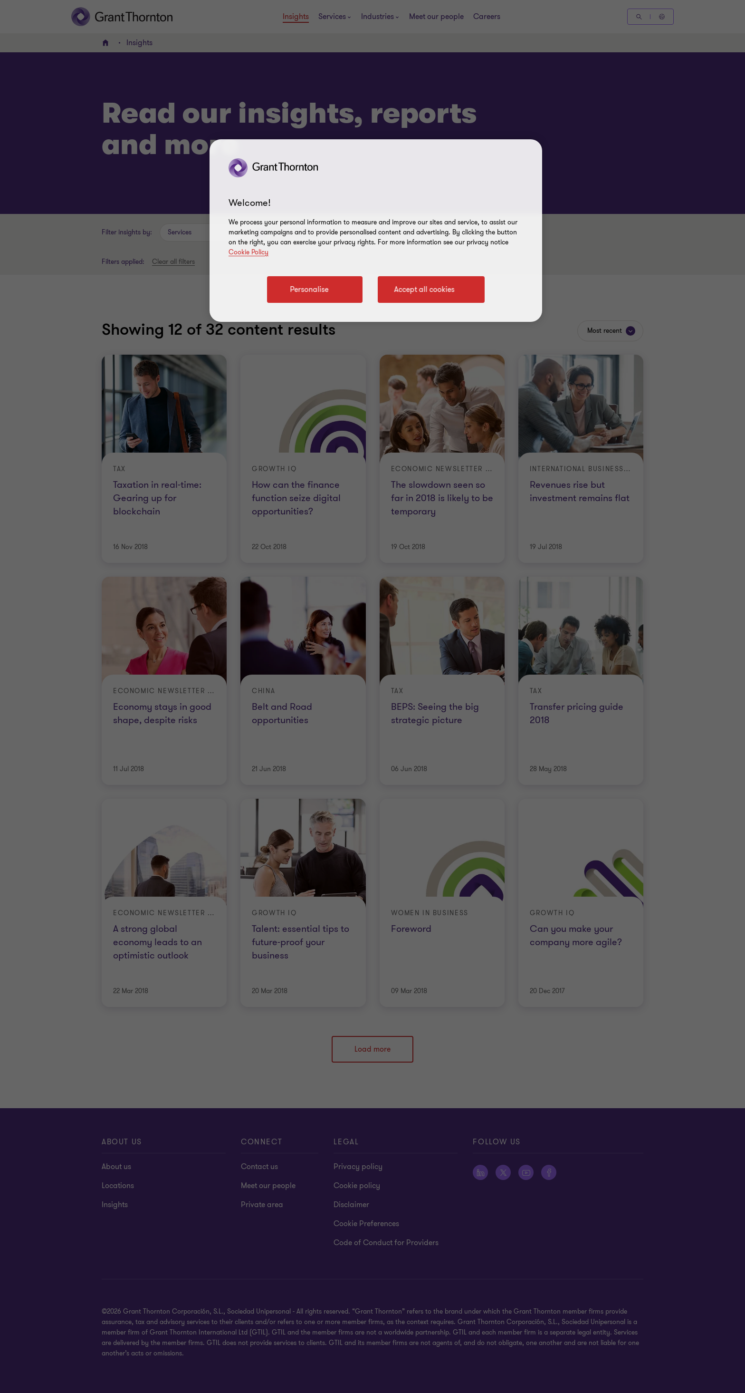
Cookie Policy (248, 252)
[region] (376, 230)
